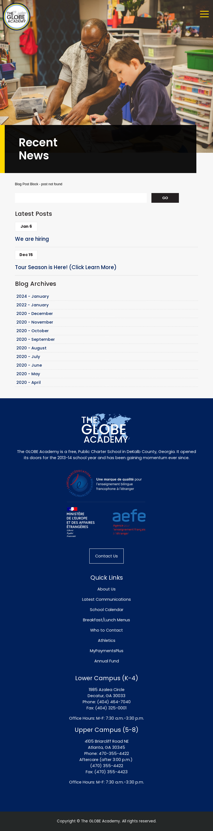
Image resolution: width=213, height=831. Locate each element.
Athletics (106, 640)
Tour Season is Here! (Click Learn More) (65, 267)
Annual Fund (106, 661)
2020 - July (28, 356)
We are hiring (32, 239)
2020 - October (32, 331)
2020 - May (28, 374)
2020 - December (34, 313)
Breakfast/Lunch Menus (106, 620)
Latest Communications (106, 599)
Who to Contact (106, 630)
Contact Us (106, 556)
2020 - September (35, 339)
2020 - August (31, 348)
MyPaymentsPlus (106, 651)
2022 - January (32, 305)
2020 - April (28, 382)
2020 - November (34, 322)
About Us (106, 589)
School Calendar (106, 609)
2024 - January (32, 296)
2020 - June (29, 365)
